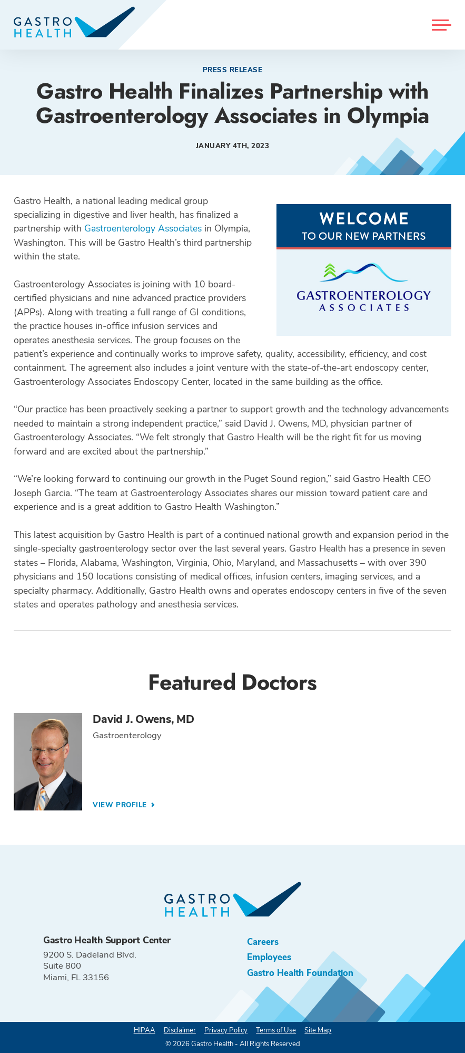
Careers (263, 942)
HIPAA (144, 1030)
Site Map (317, 1030)
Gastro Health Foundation (300, 973)
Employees (269, 957)
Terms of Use (276, 1030)
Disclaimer (180, 1030)
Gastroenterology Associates (143, 228)
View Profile (121, 805)
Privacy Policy (226, 1030)
